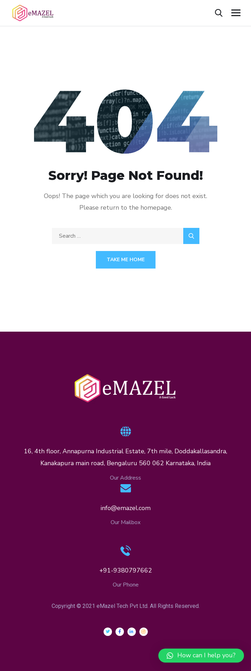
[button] (201, 656)
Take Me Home (126, 259)
